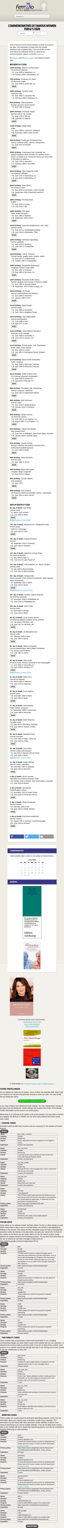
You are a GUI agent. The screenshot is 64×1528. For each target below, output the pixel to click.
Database (40, 54)
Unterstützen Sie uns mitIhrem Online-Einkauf (32, 1024)
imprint (27, 1084)
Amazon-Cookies (23, 1446)
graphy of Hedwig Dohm (21, 590)
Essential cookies (8, 1123)
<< (27, 860)
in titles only (37, 34)
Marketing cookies (8, 1415)
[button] (17, 837)
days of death (29, 58)
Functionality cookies (10, 1337)
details (14, 86)
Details (13, 517)
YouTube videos (6, 1222)
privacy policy (36, 1084)
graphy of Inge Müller (20, 520)
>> (37, 860)
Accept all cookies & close (32, 1101)
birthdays (15, 58)
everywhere (37, 32)
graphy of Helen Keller (20, 672)
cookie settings (48, 1084)
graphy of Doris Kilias (20, 757)
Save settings (32, 1526)
